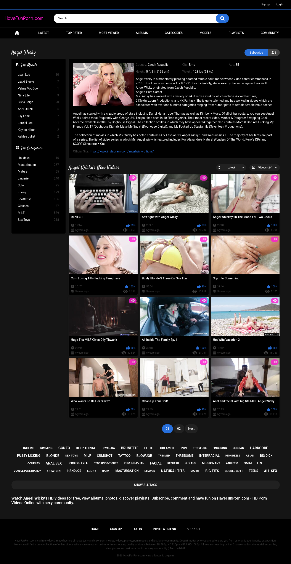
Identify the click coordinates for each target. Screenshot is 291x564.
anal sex (54, 463)
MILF (38, 213)
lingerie (27, 448)
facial (156, 463)
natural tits (173, 471)
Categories (174, 33)
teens (253, 471)
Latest (43, 33)
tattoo (124, 456)
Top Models (29, 65)
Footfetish (38, 199)
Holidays (38, 158)
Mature (38, 171)
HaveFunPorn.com (134, 555)
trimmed (164, 455)
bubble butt (234, 471)
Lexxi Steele (38, 81)
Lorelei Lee (38, 123)
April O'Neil (38, 109)
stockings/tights (106, 463)
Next (191, 428)
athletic (232, 463)
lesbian (238, 448)
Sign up (265, 4)
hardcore (259, 448)
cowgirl (54, 471)
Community (270, 33)
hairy (105, 470)
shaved (149, 471)
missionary (211, 463)
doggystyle (78, 463)
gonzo (64, 448)
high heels (232, 455)
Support (193, 529)
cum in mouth (134, 463)
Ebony (38, 192)
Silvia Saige (38, 102)
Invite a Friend (164, 529)
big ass (190, 463)
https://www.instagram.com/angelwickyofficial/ (122, 151)
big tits (212, 471)
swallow (109, 448)
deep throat (86, 448)
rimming (46, 448)
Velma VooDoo (38, 88)
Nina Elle (38, 95)
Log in (279, 4)
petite (149, 448)
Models (206, 33)
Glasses (38, 206)
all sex (270, 471)
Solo (38, 185)
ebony (91, 471)
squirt (194, 470)
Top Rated (74, 33)
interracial (209, 456)
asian (250, 455)
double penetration (28, 470)
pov (184, 448)
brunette (129, 448)
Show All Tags (145, 485)
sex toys (71, 455)
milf (87, 456)
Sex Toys (38, 220)
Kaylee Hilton (38, 130)
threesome (184, 455)
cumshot (105, 456)
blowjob (144, 456)
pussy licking (28, 456)
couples (33, 463)
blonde (52, 456)
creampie (167, 448)
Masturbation (38, 165)
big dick (266, 455)
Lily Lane (38, 116)
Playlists (236, 33)
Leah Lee (38, 75)
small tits (253, 463)
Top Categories (32, 148)
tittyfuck (200, 448)
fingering (219, 448)
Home (16, 32)
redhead (173, 463)
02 (179, 428)
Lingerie (38, 178)
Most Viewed (109, 33)
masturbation (126, 471)
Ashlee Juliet (38, 136)
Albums (142, 33)
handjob (74, 471)
